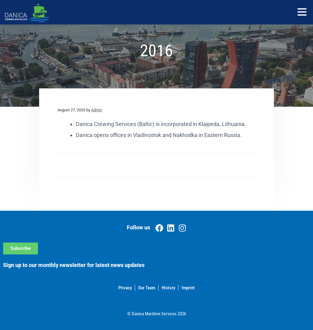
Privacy (125, 288)
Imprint (188, 288)
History (168, 288)
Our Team (146, 288)
